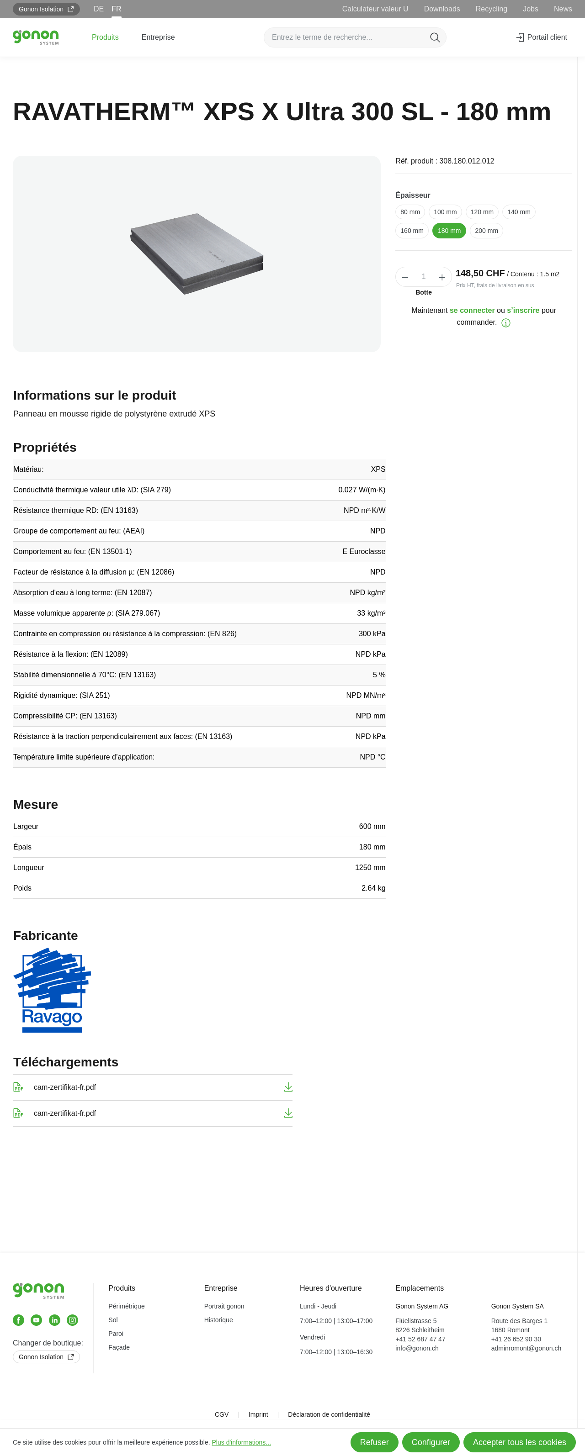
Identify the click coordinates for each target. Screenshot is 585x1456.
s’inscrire (523, 310)
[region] (196, 254)
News (563, 9)
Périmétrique (126, 1306)
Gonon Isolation (46, 9)
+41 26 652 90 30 (516, 1339)
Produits (121, 1288)
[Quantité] (424, 277)
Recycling (491, 9)
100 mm (445, 212)
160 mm (412, 230)
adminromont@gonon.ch (526, 1348)
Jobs (530, 9)
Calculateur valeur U (375, 9)
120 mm (482, 212)
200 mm (486, 230)
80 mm (410, 212)
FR (116, 9)
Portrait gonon (224, 1306)
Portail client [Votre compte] (541, 35)
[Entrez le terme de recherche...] (344, 37)
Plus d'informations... (241, 1442)
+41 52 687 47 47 (420, 1339)
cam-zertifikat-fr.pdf (65, 1087)
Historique (218, 1320)
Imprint (258, 1414)
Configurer (431, 1442)
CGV (222, 1414)
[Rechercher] (435, 37)
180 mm (449, 230)
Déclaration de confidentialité (329, 1414)
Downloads (442, 9)
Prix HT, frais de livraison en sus (495, 285)
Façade (119, 1347)
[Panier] (576, 34)
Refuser (374, 1442)
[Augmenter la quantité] (442, 277)
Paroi (115, 1333)
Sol (112, 1320)
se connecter (472, 310)
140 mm (519, 212)
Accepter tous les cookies (519, 1442)
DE (99, 9)
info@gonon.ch (416, 1348)
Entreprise (221, 1288)
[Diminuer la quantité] (405, 277)
